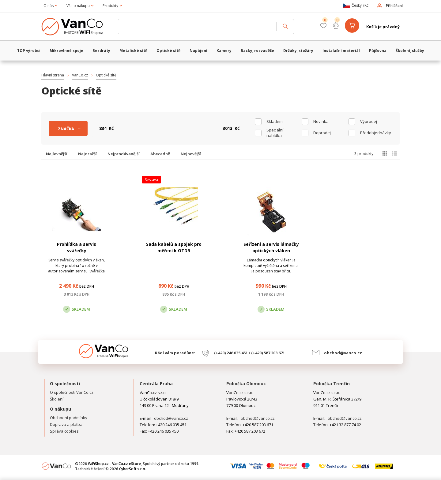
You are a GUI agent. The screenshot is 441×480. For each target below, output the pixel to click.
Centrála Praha (156, 383)
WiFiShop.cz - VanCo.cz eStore (76, 26)
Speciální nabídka (274, 132)
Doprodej (322, 132)
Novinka (321, 121)
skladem (274, 121)
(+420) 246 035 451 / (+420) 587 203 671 (249, 353)
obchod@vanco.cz (343, 353)
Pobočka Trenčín (331, 383)
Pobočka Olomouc (246, 383)
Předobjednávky (375, 132)
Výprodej (368, 121)
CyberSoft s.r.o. (132, 468)
